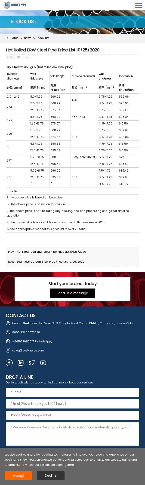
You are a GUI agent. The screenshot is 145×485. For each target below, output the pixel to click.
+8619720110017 (23, 341)
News (27, 38)
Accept (18, 475)
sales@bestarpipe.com (28, 350)
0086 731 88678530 (26, 332)
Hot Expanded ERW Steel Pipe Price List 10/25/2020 (51, 252)
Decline (51, 475)
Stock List (43, 38)
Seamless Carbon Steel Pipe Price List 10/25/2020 (50, 262)
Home (14, 38)
